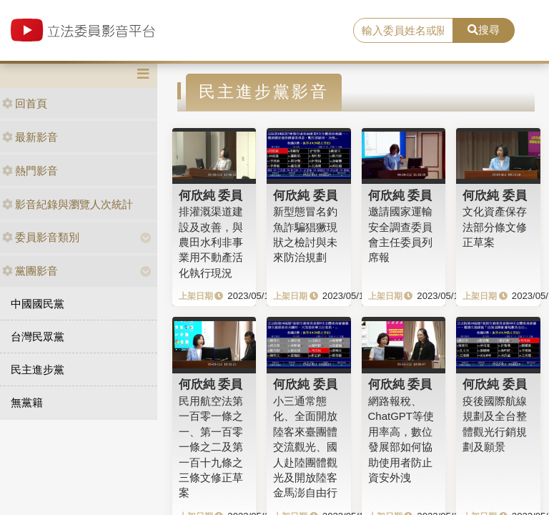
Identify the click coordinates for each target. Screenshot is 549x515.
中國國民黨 (37, 304)
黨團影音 (30, 271)
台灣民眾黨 (37, 336)
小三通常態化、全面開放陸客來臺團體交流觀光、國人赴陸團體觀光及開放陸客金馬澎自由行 (305, 447)
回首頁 (24, 103)
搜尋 (484, 30)
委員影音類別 (40, 237)
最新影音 (30, 137)
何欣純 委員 (211, 195)
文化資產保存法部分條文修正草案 (495, 226)
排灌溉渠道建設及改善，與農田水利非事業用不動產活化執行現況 (211, 242)
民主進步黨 (37, 369)
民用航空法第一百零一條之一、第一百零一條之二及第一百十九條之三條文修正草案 (211, 447)
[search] (403, 31)
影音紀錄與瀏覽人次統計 (67, 204)
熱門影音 (30, 171)
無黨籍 (27, 402)
